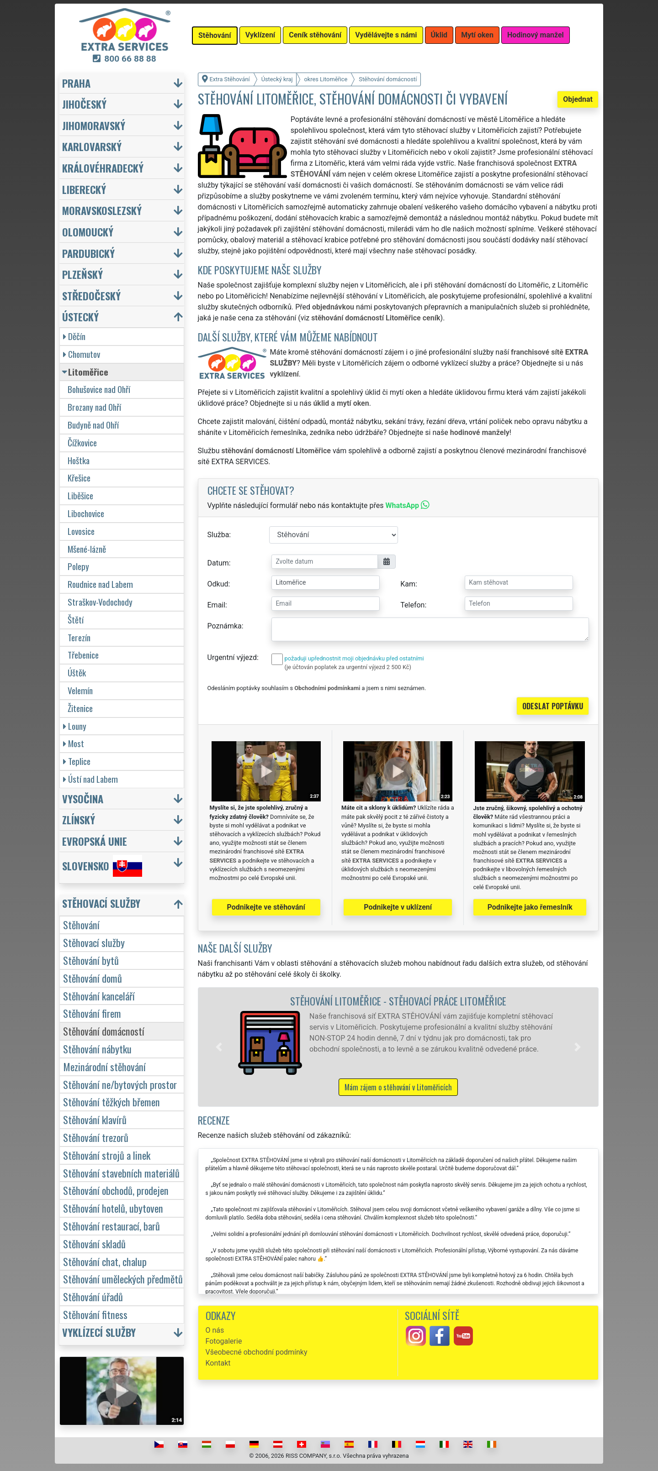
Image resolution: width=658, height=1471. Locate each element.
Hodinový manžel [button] (535, 35)
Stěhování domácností (103, 1030)
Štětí (76, 619)
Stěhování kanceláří (99, 995)
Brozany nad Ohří (94, 407)
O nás (215, 1330)
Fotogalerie (224, 1341)
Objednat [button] (578, 99)
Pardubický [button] (88, 253)
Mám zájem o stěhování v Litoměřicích (398, 1087)
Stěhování (81, 924)
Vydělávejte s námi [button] (386, 35)
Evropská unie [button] (94, 840)
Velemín (80, 690)
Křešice (79, 477)
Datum (218, 563)
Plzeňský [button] (82, 274)
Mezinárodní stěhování (104, 1066)
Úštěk (77, 672)
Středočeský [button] (91, 295)
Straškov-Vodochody (100, 601)
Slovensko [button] (102, 866)
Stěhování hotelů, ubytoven (113, 1207)
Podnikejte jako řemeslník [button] (530, 907)
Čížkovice (82, 442)
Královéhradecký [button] (102, 167)
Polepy (78, 566)
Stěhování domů (92, 977)
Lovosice (81, 531)
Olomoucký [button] (87, 231)
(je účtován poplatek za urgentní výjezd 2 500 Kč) (348, 667)
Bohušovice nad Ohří (99, 389)
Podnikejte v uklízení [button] (398, 907)
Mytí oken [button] (477, 35)
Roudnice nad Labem (100, 584)
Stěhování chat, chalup (105, 1261)
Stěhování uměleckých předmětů (123, 1278)
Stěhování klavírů (95, 1119)
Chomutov (81, 354)
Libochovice (86, 513)
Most (73, 743)
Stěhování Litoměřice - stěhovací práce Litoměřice (398, 1000)
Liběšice (80, 495)
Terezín (79, 637)
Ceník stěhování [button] (315, 35)
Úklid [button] (439, 35)
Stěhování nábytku (97, 1048)
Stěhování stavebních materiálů (121, 1172)
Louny (74, 726)
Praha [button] (76, 82)
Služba (218, 534)
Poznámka (224, 626)
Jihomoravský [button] (93, 125)
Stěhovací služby (94, 942)
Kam (407, 584)
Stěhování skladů (94, 1243)
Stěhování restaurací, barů (111, 1225)
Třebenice (83, 654)
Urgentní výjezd (232, 657)
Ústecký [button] (80, 316)
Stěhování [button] (214, 35)
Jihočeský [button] (84, 103)
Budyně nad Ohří (93, 424)
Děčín (74, 336)
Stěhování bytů (91, 960)
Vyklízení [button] (260, 35)
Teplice (76, 761)
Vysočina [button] (82, 798)
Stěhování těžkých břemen (111, 1101)
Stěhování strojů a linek (106, 1154)
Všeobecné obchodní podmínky (257, 1352)
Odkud (217, 584)
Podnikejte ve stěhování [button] (266, 907)
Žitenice (80, 708)
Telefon (412, 605)
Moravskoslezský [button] (102, 210)
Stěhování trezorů (95, 1137)
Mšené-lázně (87, 548)
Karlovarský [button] (92, 146)
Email (216, 605)
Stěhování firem (92, 1013)
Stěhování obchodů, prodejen (116, 1190)
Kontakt (218, 1363)
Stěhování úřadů (93, 1296)
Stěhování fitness (95, 1314)
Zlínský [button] (78, 819)
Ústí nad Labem (90, 778)
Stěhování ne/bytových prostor (120, 1084)
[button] (218, 1047)
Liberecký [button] (84, 189)
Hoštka (79, 460)
